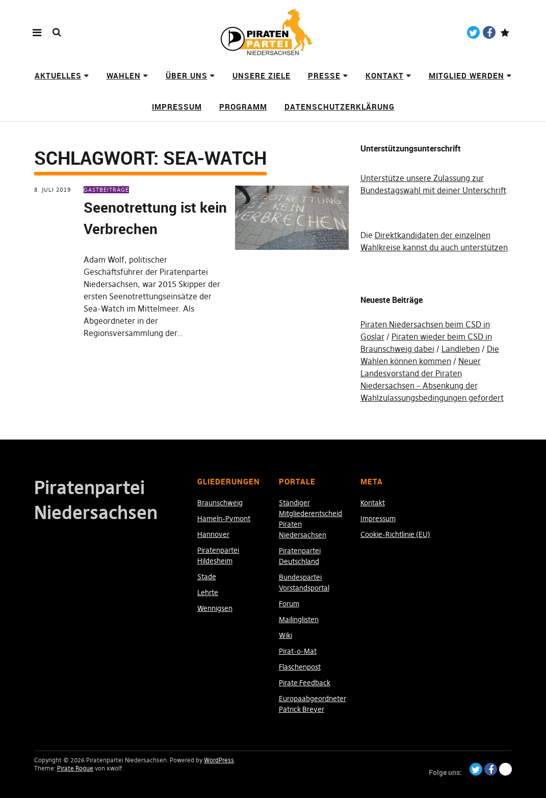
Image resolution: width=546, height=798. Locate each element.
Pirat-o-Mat (298, 651)
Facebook (489, 32)
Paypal (505, 32)
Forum (289, 603)
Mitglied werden (466, 75)
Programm (243, 106)
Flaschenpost (300, 667)
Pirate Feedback (304, 682)
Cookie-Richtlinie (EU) (395, 534)
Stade (206, 576)
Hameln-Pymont (223, 518)
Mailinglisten (299, 619)
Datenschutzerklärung (339, 106)
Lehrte (207, 592)
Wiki (285, 635)
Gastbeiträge (106, 189)
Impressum (177, 106)
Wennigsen (214, 608)
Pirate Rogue (75, 768)
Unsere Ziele (261, 75)
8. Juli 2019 (52, 189)
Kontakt (385, 75)
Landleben (460, 349)
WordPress (219, 760)
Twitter (473, 32)
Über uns (186, 75)
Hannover (213, 534)
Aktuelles (58, 75)
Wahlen (124, 75)
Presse (324, 75)
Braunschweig (220, 502)
